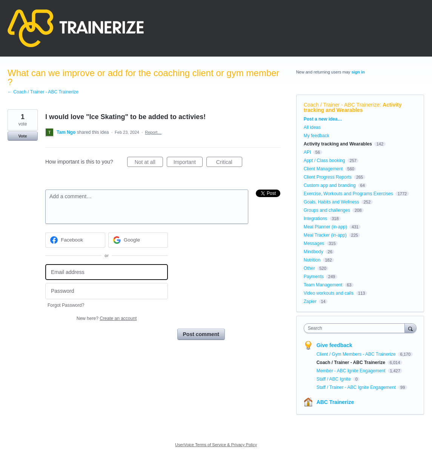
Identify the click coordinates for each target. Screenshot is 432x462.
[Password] (106, 291)
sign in (357, 72)
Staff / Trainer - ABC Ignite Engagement (357, 387)
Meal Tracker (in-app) (325, 235)
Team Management (323, 285)
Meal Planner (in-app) (325, 226)
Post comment (201, 334)
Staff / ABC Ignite (334, 379)
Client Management (323, 168)
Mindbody (313, 251)
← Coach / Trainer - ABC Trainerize (43, 92)
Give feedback (334, 345)
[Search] (410, 328)
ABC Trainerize (335, 402)
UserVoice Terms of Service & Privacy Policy (216, 444)
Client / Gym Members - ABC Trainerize (357, 354)
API (307, 152)
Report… (153, 132)
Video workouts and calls (329, 293)
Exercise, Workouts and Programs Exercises (348, 193)
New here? (107, 318)
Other (309, 268)
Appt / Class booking (324, 160)
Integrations (315, 218)
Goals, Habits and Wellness (331, 202)
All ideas (312, 127)
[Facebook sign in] (75, 240)
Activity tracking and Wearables (353, 107)
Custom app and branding (330, 185)
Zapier (310, 301)
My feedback (316, 135)
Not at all (149, 163)
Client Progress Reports (328, 177)
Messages (314, 243)
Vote (22, 136)
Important (188, 163)
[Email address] (106, 272)
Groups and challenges (327, 210)
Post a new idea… (323, 119)
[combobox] (356, 328)
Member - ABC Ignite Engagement (352, 370)
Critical (229, 163)
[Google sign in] (138, 240)
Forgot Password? (66, 305)
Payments (314, 276)
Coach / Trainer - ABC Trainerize (342, 105)
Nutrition (312, 260)
